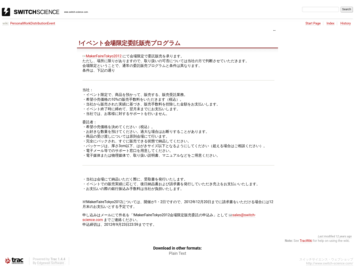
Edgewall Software (50, 263)
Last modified (326, 236)
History (345, 23)
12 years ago (344, 236)
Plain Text (177, 253)
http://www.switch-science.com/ (329, 263)
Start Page (313, 23)
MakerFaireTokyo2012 (102, 56)
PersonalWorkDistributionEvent (32, 23)
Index (331, 23)
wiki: (5, 23)
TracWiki (306, 241)
